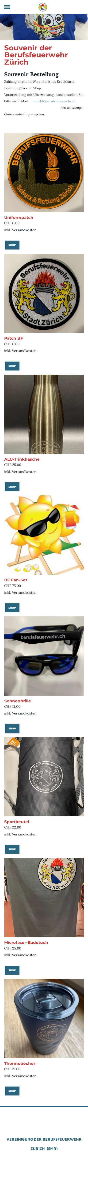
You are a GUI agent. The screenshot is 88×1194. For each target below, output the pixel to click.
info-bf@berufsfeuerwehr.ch (53, 101)
